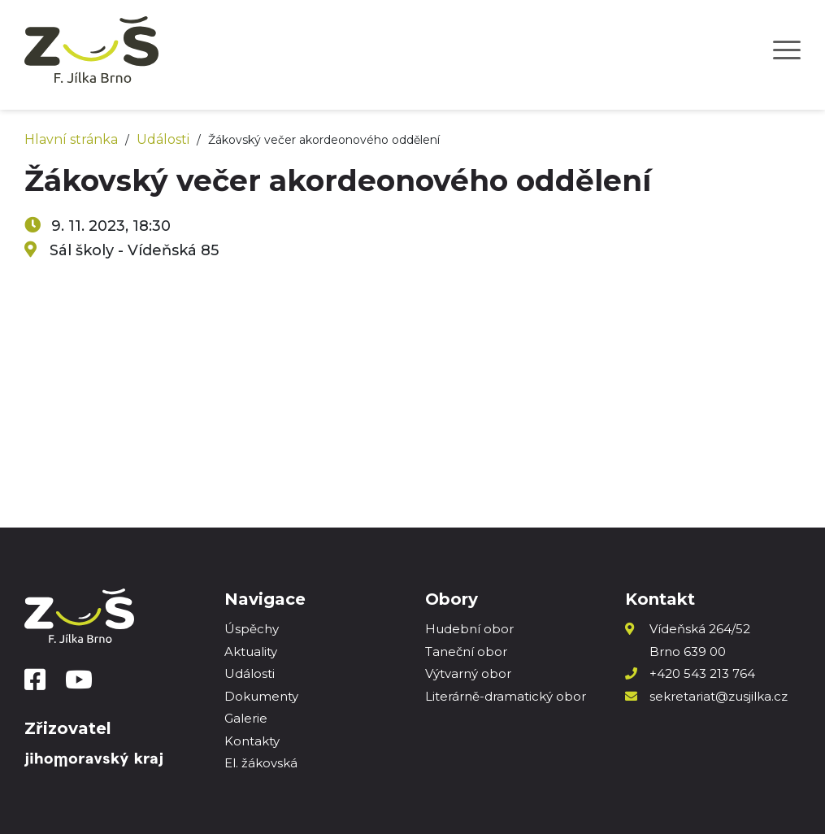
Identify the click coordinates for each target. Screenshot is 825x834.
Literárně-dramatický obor (505, 696)
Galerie (245, 718)
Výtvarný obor (468, 673)
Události (163, 139)
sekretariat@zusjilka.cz (718, 696)
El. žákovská (260, 763)
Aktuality (250, 651)
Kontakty (252, 741)
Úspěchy (251, 628)
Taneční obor (466, 651)
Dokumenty (261, 696)
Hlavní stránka (71, 139)
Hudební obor (469, 628)
